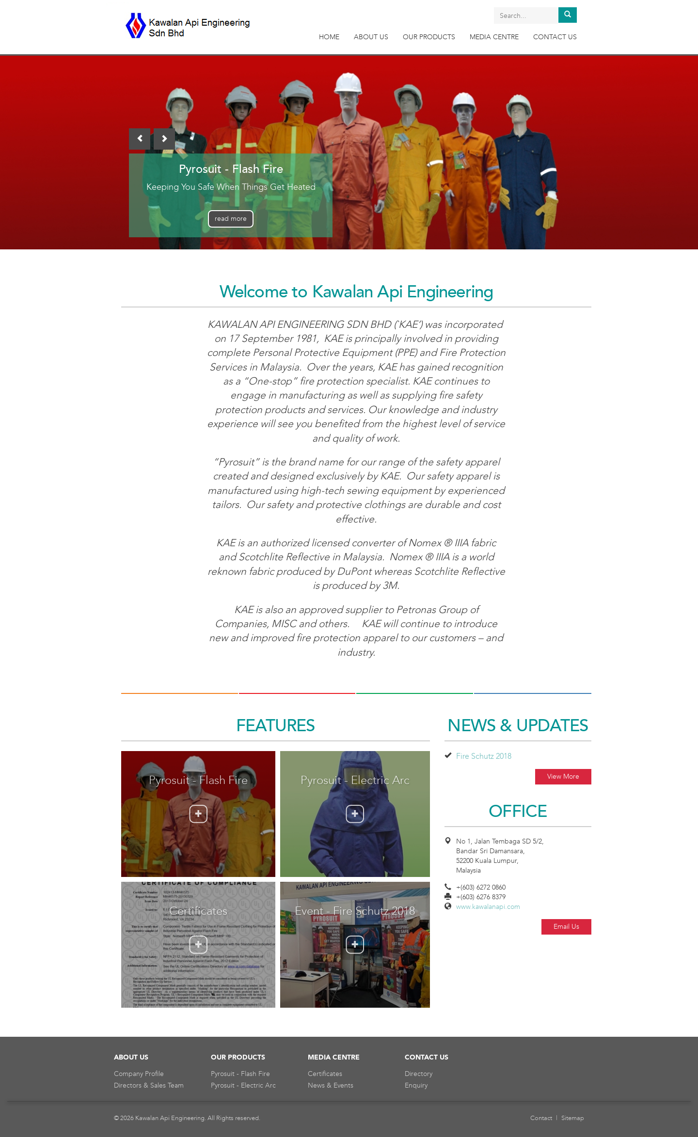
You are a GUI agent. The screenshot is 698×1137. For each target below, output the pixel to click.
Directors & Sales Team (149, 1085)
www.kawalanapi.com (488, 907)
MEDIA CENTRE (494, 37)
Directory (418, 1074)
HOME (329, 37)
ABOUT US (371, 37)
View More (563, 776)
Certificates (325, 1074)
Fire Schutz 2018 (483, 756)
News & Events (330, 1085)
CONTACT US (555, 37)
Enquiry (416, 1085)
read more (231, 219)
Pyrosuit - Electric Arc (243, 1085)
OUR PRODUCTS (429, 37)
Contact (541, 1118)
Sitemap (572, 1118)
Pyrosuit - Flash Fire (240, 1074)
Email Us (566, 926)
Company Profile (139, 1074)
